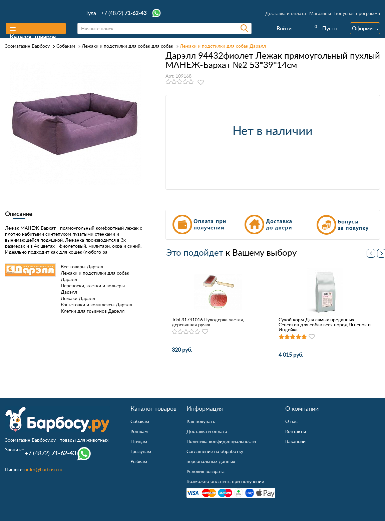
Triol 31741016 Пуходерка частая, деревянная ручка (208, 322)
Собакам (65, 46)
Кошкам (139, 431)
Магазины (320, 13)
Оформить (365, 28)
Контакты (295, 431)
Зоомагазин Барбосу (27, 46)
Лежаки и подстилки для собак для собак (127, 46)
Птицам (138, 441)
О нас (291, 421)
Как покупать (200, 421)
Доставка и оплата (285, 13)
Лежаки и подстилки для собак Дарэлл (223, 46)
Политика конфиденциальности (221, 441)
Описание (18, 214)
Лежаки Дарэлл (78, 298)
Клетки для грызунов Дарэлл (92, 311)
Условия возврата (205, 471)
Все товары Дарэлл (82, 266)
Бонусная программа (357, 13)
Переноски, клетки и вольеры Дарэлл (93, 288)
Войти (284, 28)
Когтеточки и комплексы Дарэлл (96, 304)
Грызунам (140, 451)
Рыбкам (138, 461)
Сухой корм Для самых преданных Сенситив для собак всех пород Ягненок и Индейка (325, 324)
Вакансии (295, 441)
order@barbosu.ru (43, 469)
